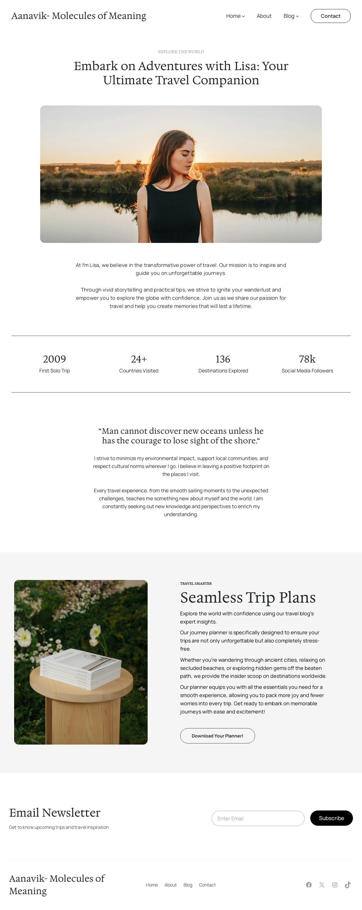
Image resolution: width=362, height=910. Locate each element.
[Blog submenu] (297, 16)
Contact (331, 15)
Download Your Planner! (218, 736)
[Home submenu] (243, 16)
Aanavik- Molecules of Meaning (78, 16)
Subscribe (331, 818)
